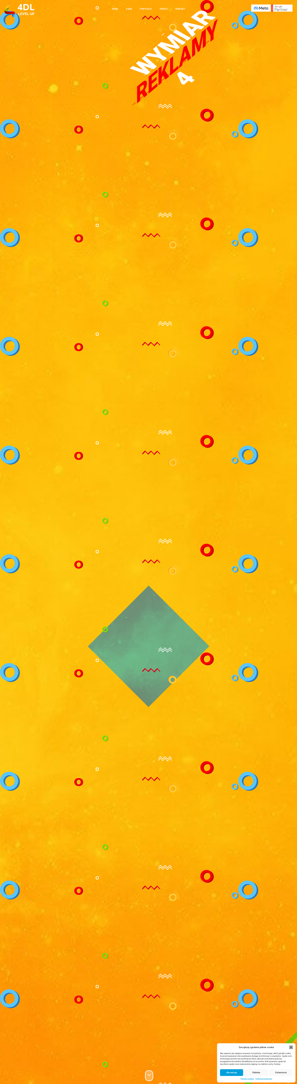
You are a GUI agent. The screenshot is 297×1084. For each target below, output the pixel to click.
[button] (291, 1047)
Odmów (256, 1072)
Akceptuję (231, 1072)
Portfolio (146, 9)
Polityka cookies (247, 1079)
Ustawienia (281, 1072)
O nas (129, 9)
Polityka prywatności (263, 1079)
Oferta (164, 9)
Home (115, 9)
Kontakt (180, 9)
